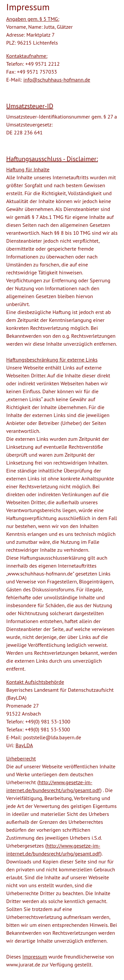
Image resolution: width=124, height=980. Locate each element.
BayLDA (24, 745)
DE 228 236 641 (24, 132)
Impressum (34, 956)
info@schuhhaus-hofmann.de (56, 79)
